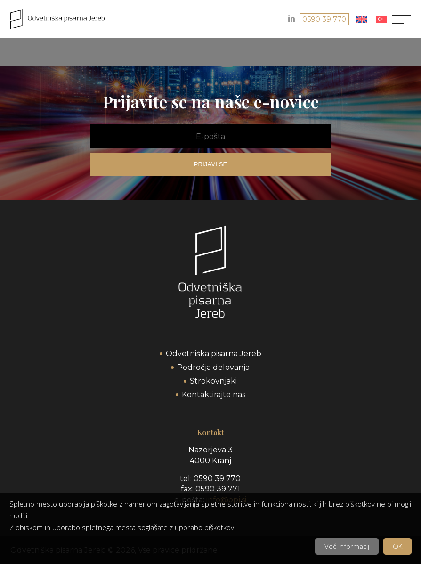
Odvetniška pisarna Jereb (213, 353)
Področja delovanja (213, 367)
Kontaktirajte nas (213, 394)
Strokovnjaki (213, 380)
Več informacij (346, 546)
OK (397, 546)
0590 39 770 (324, 19)
